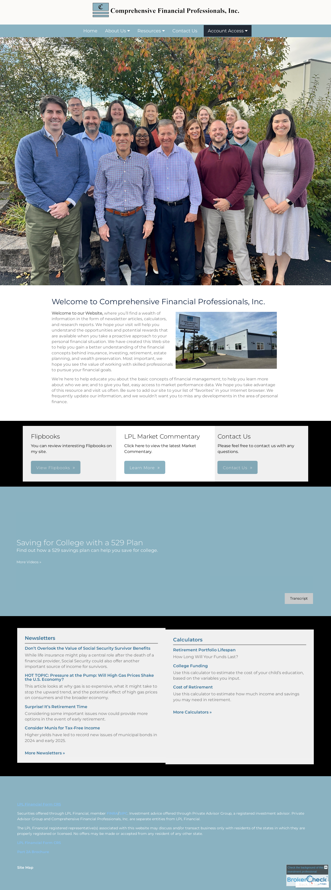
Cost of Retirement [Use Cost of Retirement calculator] (193, 695)
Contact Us (184, 31)
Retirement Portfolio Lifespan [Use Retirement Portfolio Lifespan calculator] (204, 658)
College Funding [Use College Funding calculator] (190, 674)
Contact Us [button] (168, 467)
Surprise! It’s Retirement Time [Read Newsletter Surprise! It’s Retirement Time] (56, 698)
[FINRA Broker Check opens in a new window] (307, 875)
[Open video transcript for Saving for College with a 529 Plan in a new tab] (290, 598)
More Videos (20, 562)
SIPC (123, 813)
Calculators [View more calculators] (187, 648)
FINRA (112, 813)
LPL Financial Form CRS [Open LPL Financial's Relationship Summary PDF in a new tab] (39, 804)
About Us (115, 31)
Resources (149, 31)
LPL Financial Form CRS (39, 842)
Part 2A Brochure (33, 852)
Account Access (226, 31)
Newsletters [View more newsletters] (40, 630)
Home (90, 31)
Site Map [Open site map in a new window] (25, 867)
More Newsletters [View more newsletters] (45, 744)
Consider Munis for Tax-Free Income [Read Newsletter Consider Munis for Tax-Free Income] (62, 719)
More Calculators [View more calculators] (192, 720)
